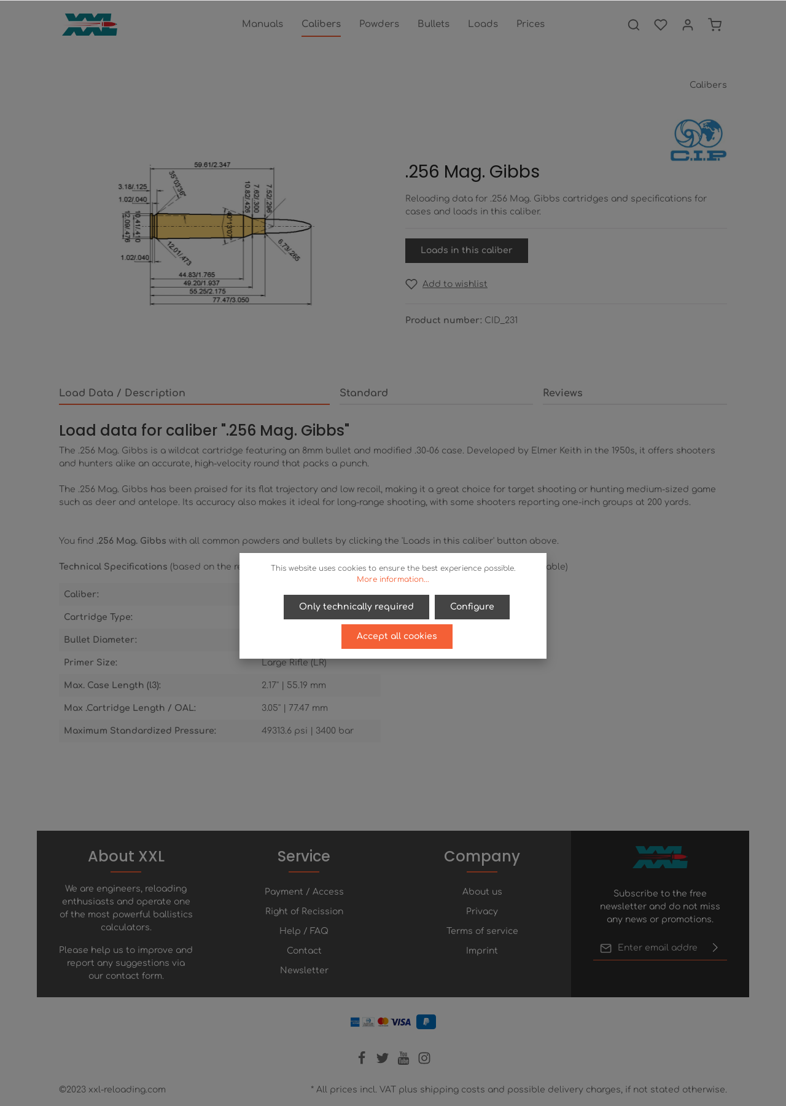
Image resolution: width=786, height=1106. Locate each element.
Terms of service (482, 931)
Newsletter (304, 970)
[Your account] (687, 24)
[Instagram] (424, 1062)
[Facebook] (363, 1062)
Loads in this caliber (467, 250)
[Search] (633, 24)
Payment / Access (304, 891)
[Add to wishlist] (446, 284)
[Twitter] (384, 1062)
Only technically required (357, 606)
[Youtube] (405, 1062)
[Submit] (715, 948)
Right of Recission (304, 911)
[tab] (194, 394)
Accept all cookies (397, 636)
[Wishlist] (660, 24)
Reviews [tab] (563, 393)
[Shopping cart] (714, 24)
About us (482, 891)
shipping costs (452, 1089)
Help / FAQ (304, 931)
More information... (393, 579)
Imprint (482, 950)
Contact (304, 950)
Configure (472, 606)
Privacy (482, 911)
